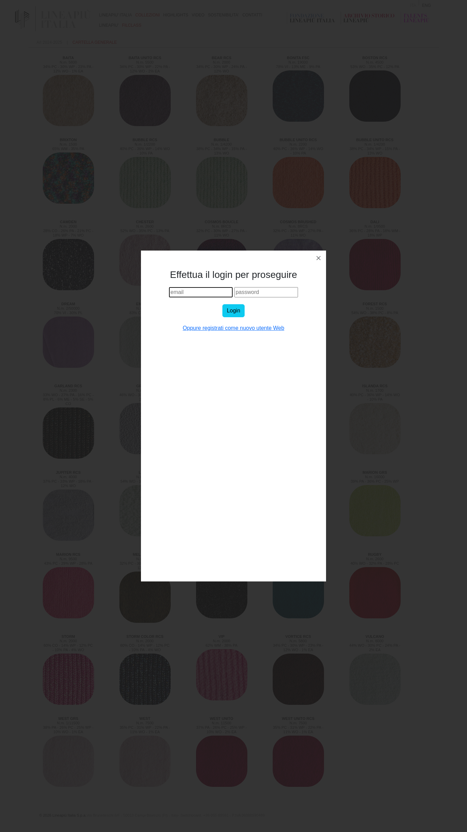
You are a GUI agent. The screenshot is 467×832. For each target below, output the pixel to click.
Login (233, 310)
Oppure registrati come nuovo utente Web (233, 328)
